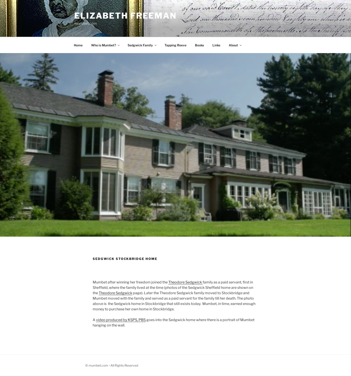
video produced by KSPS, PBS (121, 320)
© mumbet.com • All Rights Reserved (111, 365)
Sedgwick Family (142, 45)
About (235, 45)
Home (78, 45)
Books (199, 45)
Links (216, 45)
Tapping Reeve (175, 45)
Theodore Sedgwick (185, 282)
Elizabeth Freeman (125, 16)
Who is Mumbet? (105, 45)
